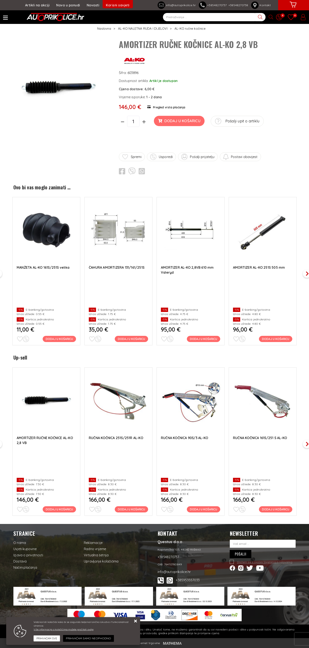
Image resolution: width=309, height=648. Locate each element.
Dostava (20, 561)
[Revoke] (88, 638)
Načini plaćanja (25, 567)
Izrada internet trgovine (143, 643)
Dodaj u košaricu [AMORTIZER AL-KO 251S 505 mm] (275, 339)
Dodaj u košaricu (179, 120)
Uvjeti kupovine (25, 549)
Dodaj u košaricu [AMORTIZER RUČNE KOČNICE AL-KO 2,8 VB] (59, 509)
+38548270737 (213, 5)
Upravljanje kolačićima (101, 561)
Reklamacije (93, 543)
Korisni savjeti (118, 5)
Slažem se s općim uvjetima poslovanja (264, 562)
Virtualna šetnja (96, 555)
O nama (19, 543)
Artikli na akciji (37, 5)
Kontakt (260, 5)
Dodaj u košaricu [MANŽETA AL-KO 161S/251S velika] (59, 339)
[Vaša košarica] (293, 7)
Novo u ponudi (68, 5)
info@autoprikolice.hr (177, 5)
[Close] (47, 638)
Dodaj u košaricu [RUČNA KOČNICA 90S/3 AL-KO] (203, 509)
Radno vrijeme (95, 549)
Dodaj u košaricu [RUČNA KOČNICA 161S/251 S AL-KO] (275, 509)
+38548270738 (238, 5)
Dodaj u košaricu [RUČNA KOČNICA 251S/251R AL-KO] (131, 509)
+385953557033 (188, 580)
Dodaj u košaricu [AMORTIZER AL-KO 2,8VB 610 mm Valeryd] (203, 339)
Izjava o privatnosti (28, 555)
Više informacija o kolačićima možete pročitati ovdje (63, 629)
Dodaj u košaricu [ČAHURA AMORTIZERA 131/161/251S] (131, 339)
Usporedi (161, 157)
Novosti (93, 5)
